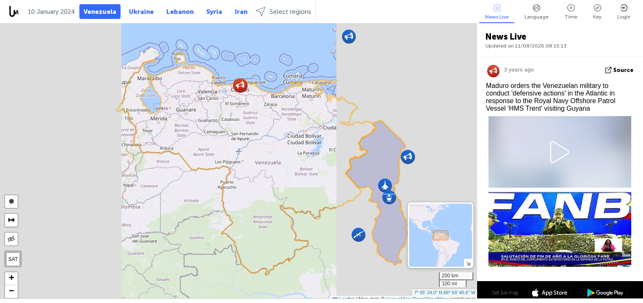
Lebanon (180, 12)
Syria (214, 12)
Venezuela (100, 12)
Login (623, 12)
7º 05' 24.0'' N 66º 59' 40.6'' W (444, 292)
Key (597, 12)
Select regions (283, 11)
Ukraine (141, 12)
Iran (241, 12)
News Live (497, 12)
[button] (358, 234)
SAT (13, 259)
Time (570, 12)
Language (537, 12)
